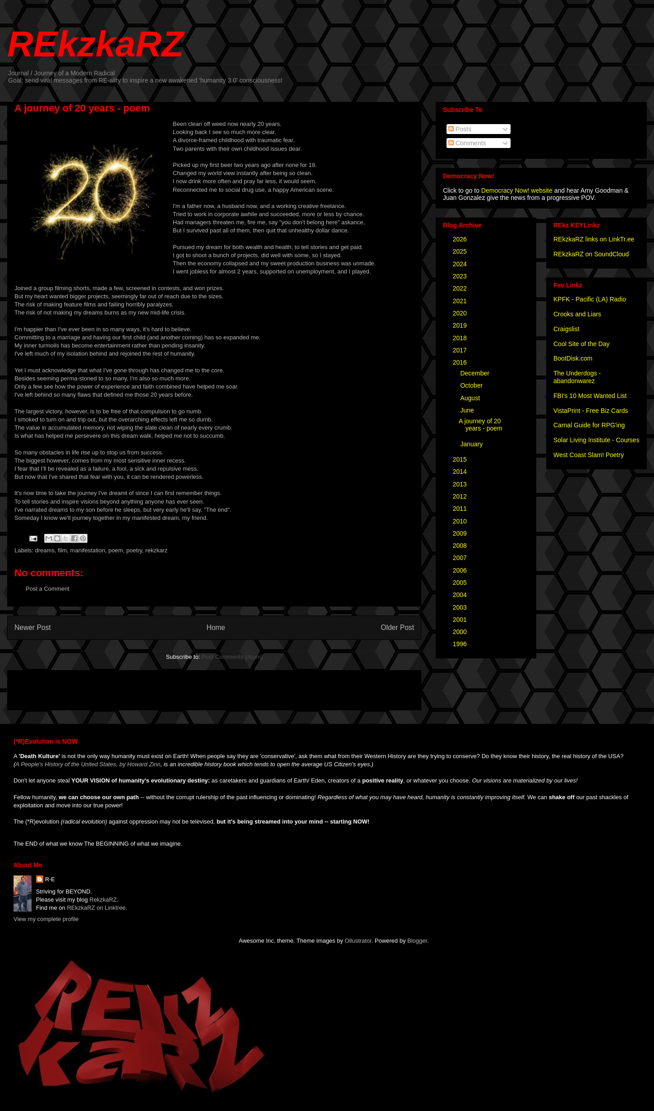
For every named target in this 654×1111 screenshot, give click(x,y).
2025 (461, 251)
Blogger (417, 940)
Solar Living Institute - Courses (596, 440)
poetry (134, 550)
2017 (461, 350)
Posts (459, 129)
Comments (467, 143)
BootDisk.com (572, 358)
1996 (461, 644)
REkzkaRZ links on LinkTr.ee (593, 239)
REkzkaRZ (95, 44)
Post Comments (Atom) (232, 656)
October (472, 385)
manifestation (87, 550)
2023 (461, 276)
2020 (461, 313)
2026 (461, 239)
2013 (461, 484)
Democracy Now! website (517, 190)
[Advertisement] (120, 687)
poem (115, 550)
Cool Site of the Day (581, 343)
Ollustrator (358, 940)
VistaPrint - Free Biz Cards (590, 410)
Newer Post (32, 627)
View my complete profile (46, 919)
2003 (461, 607)
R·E (50, 879)
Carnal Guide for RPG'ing (589, 425)
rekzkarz (156, 550)
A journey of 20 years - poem (480, 424)
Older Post (397, 627)
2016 (461, 362)
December (475, 373)
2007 (461, 557)
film (62, 550)
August (470, 398)
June (467, 410)
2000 (461, 631)
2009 (461, 533)
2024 (461, 264)
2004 (461, 594)
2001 (461, 619)
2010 (461, 521)
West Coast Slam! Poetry (588, 454)
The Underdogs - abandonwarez (577, 377)
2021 (461, 301)
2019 (461, 325)
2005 (461, 582)
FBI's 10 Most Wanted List (589, 395)
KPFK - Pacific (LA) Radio (589, 299)
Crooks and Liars (577, 314)
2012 (461, 496)
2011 (461, 508)
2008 (461, 545)
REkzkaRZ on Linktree (96, 907)
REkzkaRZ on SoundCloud (591, 254)
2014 (461, 471)
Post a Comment (47, 588)
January (472, 444)
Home (216, 627)
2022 (461, 288)
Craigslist (566, 329)
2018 (461, 338)
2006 (461, 570)
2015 (461, 459)
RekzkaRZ (103, 899)
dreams (45, 550)
